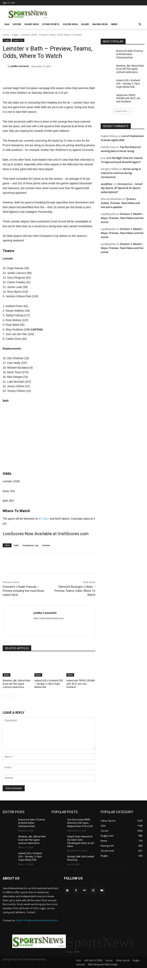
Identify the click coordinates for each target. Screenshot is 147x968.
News (114, 24)
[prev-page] (5, 696)
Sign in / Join (9, 2)
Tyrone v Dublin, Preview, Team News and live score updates (120, 203)
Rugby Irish (31, 24)
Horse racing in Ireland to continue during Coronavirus (121, 173)
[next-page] (11, 696)
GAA (6, 24)
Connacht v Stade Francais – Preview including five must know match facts (23, 591)
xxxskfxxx (106, 184)
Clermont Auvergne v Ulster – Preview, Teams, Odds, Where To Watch (75, 591)
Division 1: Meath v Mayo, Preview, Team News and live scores (122, 218)
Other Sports (50, 24)
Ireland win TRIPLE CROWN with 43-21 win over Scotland (80, 683)
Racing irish (100, 24)
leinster (46, 545)
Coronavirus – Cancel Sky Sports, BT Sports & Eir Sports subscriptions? (121, 188)
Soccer (17, 24)
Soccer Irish (70, 24)
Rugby (85, 24)
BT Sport (44, 518)
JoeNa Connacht (20, 66)
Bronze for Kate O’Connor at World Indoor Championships (129, 54)
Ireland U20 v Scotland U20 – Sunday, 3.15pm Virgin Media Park (48, 683)
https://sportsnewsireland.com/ (48, 618)
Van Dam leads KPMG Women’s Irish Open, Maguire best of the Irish (80, 823)
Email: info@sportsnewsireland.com (37, 920)
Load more (122, 111)
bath (16, 545)
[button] (139, 24)
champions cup (30, 545)
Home (6, 34)
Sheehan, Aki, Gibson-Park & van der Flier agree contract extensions (16, 683)
